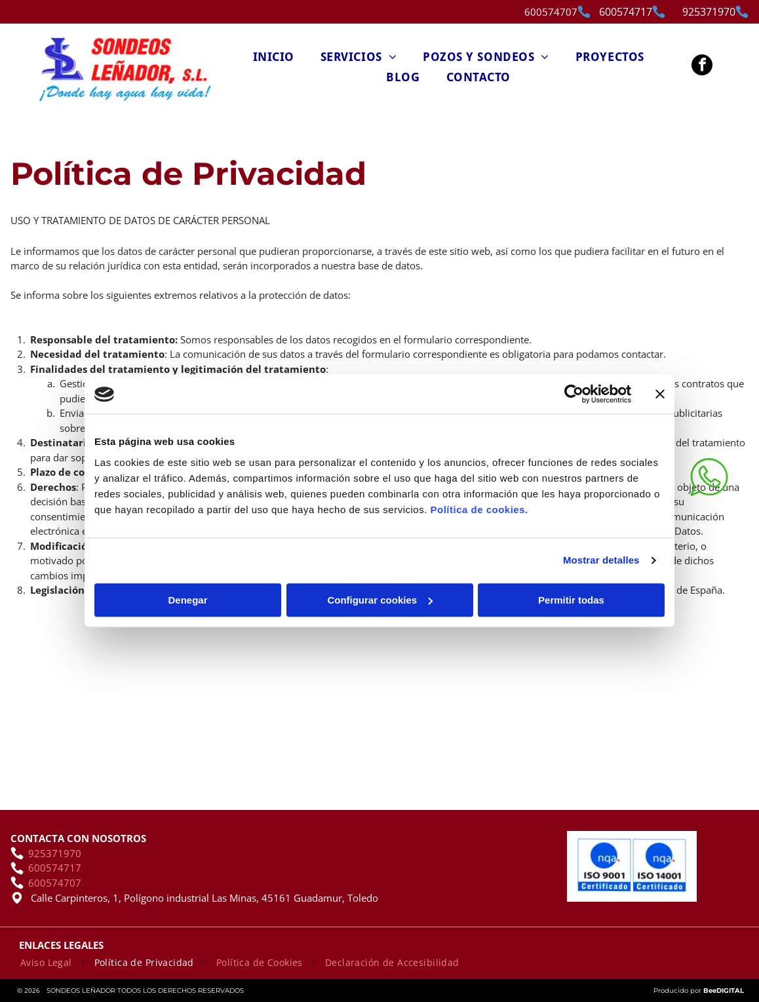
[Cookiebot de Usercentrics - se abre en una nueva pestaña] (573, 394)
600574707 (550, 11)
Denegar (187, 600)
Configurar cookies (380, 600)
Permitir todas (571, 600)
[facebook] (701, 66)
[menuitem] (273, 56)
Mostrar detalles (601, 560)
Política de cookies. (479, 509)
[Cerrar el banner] (660, 394)
